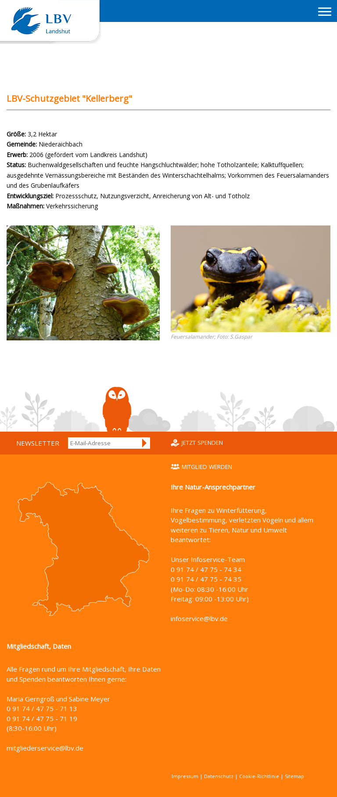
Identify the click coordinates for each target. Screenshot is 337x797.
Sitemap (294, 776)
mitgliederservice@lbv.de (45, 747)
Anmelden (145, 443)
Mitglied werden (207, 467)
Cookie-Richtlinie (259, 776)
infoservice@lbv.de (199, 618)
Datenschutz (218, 776)
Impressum (185, 776)
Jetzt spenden (202, 443)
